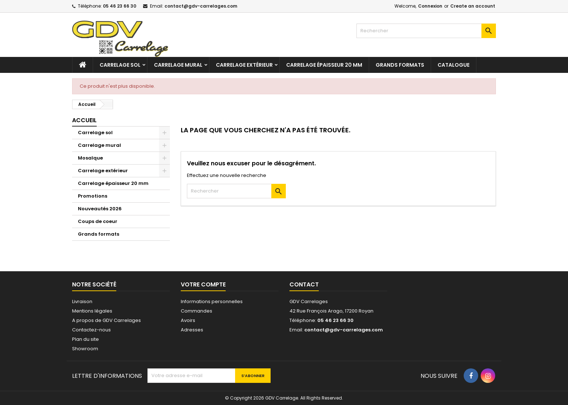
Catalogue (453, 65)
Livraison (82, 301)
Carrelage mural (178, 65)
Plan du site (85, 339)
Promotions (92, 196)
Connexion (430, 6)
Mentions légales (92, 310)
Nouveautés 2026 (100, 208)
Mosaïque (90, 157)
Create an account (472, 6)
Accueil (84, 120)
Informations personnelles (212, 301)
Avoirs (188, 320)
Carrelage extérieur (244, 65)
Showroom (85, 348)
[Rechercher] (426, 31)
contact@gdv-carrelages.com (200, 6)
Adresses (192, 329)
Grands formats (400, 65)
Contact (304, 284)
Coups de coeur (97, 221)
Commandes (196, 310)
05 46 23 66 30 (119, 6)
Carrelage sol (120, 65)
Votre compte (203, 284)
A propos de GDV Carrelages (106, 320)
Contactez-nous (91, 329)
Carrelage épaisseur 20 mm (324, 65)
